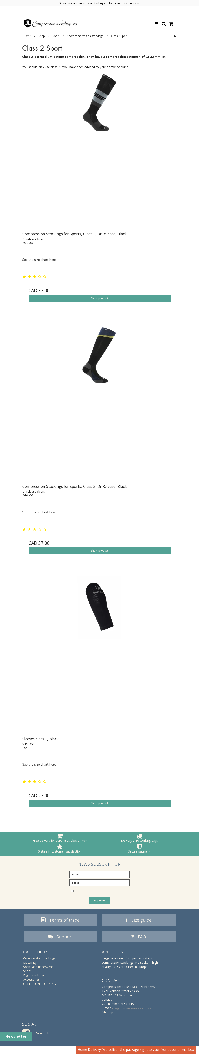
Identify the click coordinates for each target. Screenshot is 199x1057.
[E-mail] (99, 882)
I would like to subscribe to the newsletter (97, 891)
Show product (99, 298)
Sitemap (107, 1013)
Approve (99, 900)
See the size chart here (39, 260)
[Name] (99, 874)
